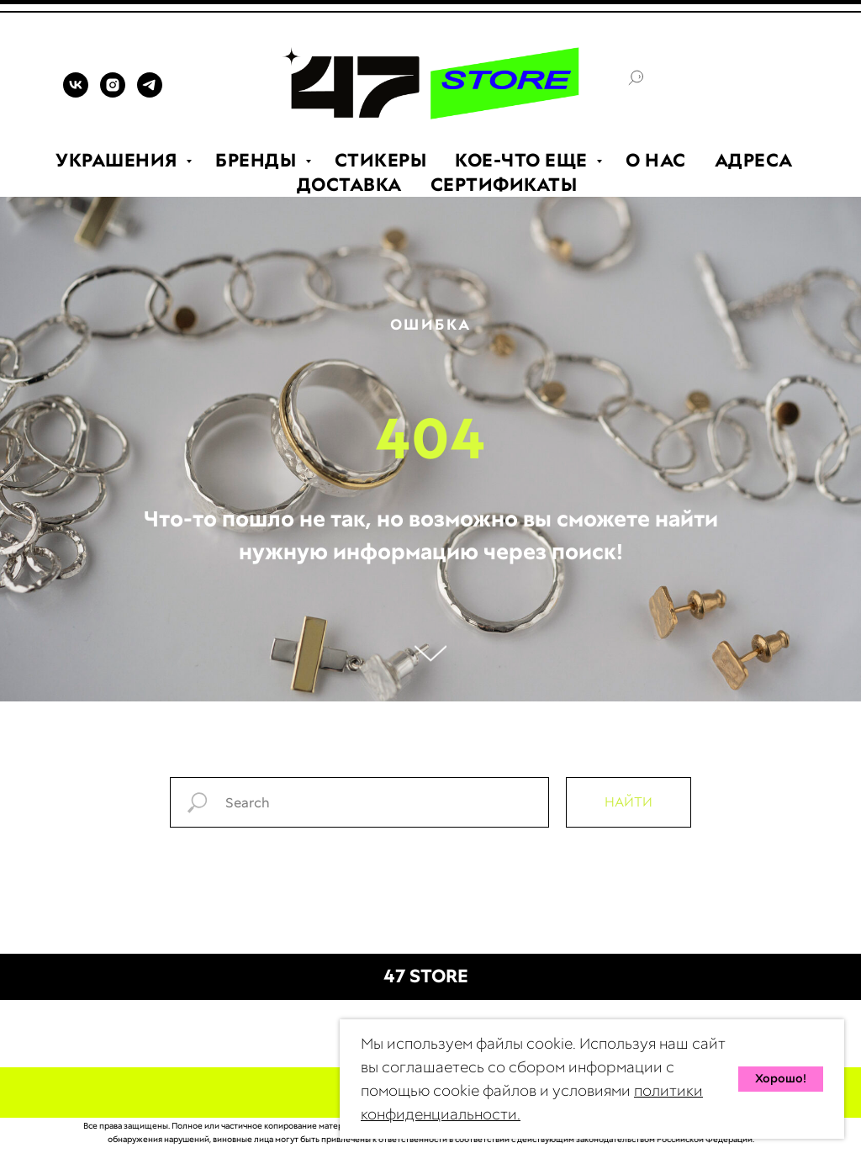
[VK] (75, 93)
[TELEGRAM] (149, 93)
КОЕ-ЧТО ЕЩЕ (523, 160)
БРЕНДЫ (258, 160)
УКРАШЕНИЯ (118, 160)
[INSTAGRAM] (112, 93)
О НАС (656, 160)
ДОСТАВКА (349, 184)
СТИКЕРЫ (381, 160)
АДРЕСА (754, 160)
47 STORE (425, 976)
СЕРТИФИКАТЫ (504, 184)
